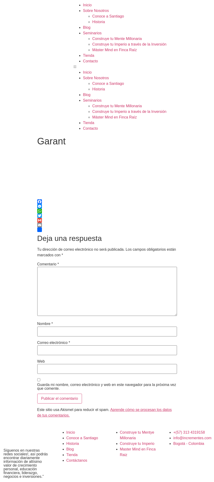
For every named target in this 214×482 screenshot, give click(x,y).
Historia (98, 22)
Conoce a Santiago (108, 16)
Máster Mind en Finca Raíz (114, 50)
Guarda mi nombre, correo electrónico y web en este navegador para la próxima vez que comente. (106, 386)
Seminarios (92, 33)
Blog (86, 27)
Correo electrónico (53, 343)
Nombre (45, 324)
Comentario (48, 264)
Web (41, 361)
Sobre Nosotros (96, 11)
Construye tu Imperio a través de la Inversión (129, 44)
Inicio (87, 5)
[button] (143, 67)
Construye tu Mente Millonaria (117, 39)
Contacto (90, 61)
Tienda (88, 55)
